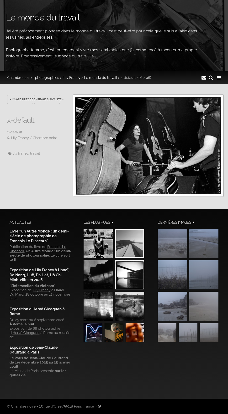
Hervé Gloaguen (25, 333)
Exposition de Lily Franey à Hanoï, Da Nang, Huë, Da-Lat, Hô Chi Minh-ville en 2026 (39, 275)
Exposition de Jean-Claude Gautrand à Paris (34, 349)
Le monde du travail (100, 78)
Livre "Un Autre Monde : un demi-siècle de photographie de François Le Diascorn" (39, 236)
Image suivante (48, 99)
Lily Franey (71, 78)
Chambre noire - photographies (33, 78)
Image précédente (21, 99)
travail (35, 153)
